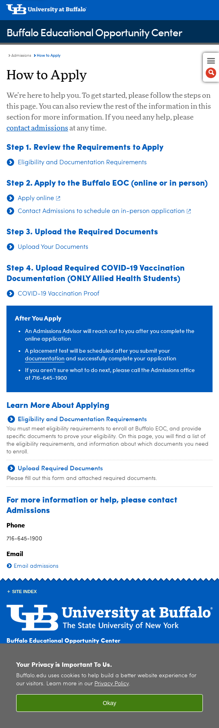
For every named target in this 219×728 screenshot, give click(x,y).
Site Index (24, 591)
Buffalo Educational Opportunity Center (94, 32)
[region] (109, 685)
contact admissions (37, 128)
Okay (110, 703)
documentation (45, 358)
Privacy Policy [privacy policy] (111, 684)
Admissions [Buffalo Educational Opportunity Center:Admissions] (21, 56)
